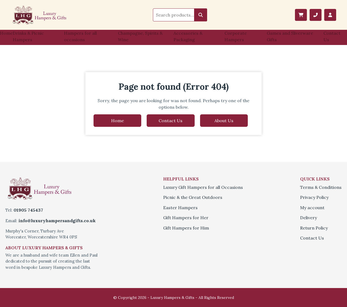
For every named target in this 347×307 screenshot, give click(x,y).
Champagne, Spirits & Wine (140, 36)
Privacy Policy (314, 197)
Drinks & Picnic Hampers (28, 36)
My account (312, 207)
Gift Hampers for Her (185, 217)
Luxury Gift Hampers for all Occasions (203, 187)
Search (200, 14)
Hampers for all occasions (80, 36)
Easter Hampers (180, 207)
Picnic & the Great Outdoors (192, 197)
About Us (223, 120)
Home (6, 33)
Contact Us (331, 36)
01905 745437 (28, 210)
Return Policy (314, 228)
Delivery (308, 217)
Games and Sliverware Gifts (290, 36)
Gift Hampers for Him (186, 228)
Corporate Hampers (235, 36)
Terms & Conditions (321, 187)
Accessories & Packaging (188, 36)
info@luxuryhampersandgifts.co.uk (57, 220)
